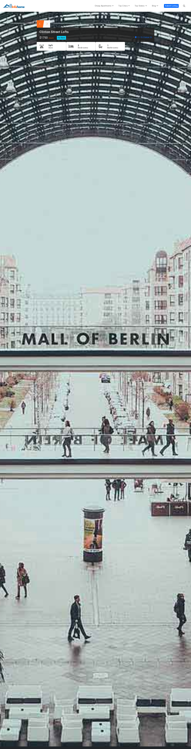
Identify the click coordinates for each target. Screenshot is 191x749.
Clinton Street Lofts (54, 32)
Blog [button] (155, 6)
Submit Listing (171, 6)
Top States (141, 6)
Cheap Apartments (104, 6)
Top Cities (124, 6)
